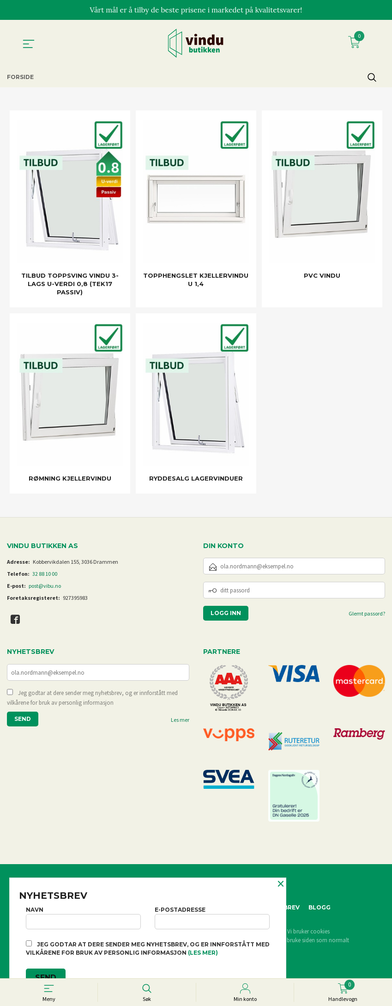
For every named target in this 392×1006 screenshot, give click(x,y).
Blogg (319, 907)
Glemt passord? (367, 613)
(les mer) (203, 952)
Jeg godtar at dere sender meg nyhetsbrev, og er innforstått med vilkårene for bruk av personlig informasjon (92, 699)
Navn (83, 916)
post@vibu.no (45, 586)
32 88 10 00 (44, 574)
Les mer (180, 721)
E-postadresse (212, 916)
